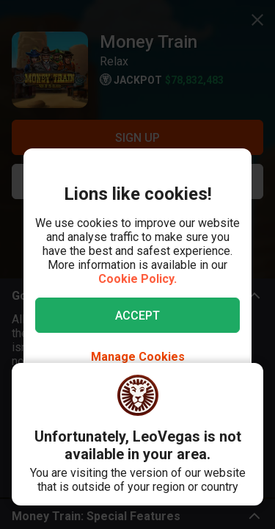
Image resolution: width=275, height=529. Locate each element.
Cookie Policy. (137, 279)
